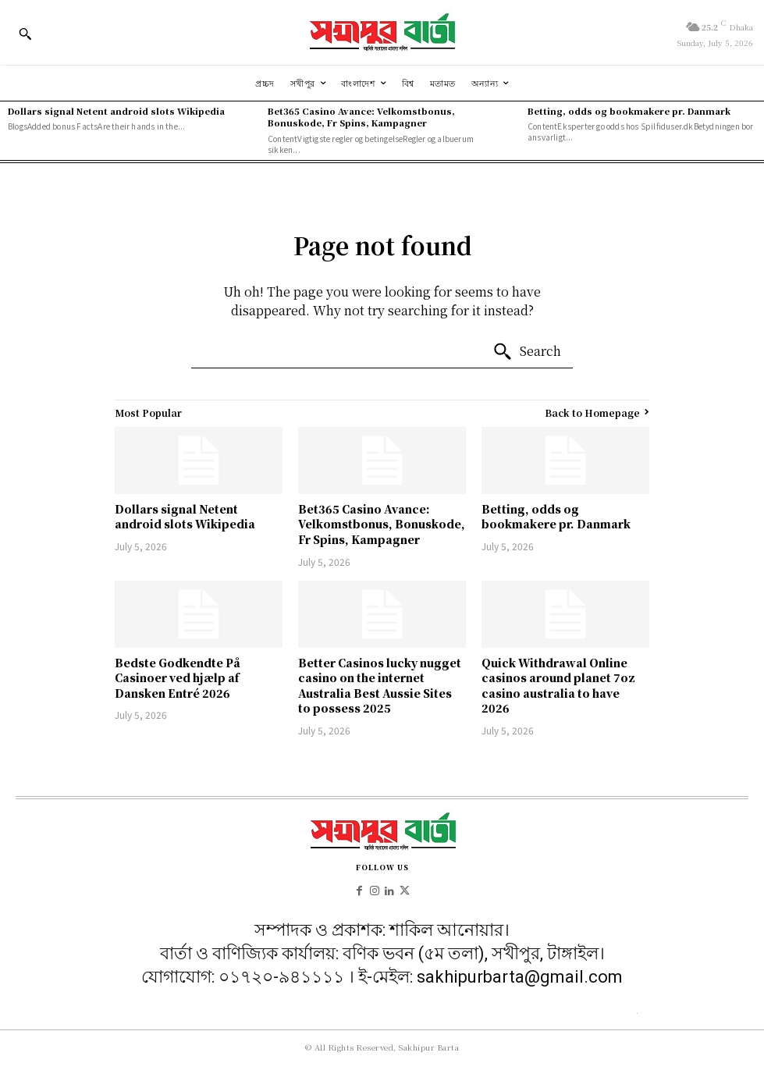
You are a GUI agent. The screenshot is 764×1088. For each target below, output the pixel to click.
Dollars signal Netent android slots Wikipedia (116, 111)
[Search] (527, 352)
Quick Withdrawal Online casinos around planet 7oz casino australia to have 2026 (558, 685)
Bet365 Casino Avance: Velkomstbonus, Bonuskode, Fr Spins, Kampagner (361, 117)
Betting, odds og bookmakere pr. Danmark (629, 111)
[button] (25, 34)
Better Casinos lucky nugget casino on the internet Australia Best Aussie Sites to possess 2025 (379, 685)
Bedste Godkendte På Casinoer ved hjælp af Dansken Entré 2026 (177, 678)
